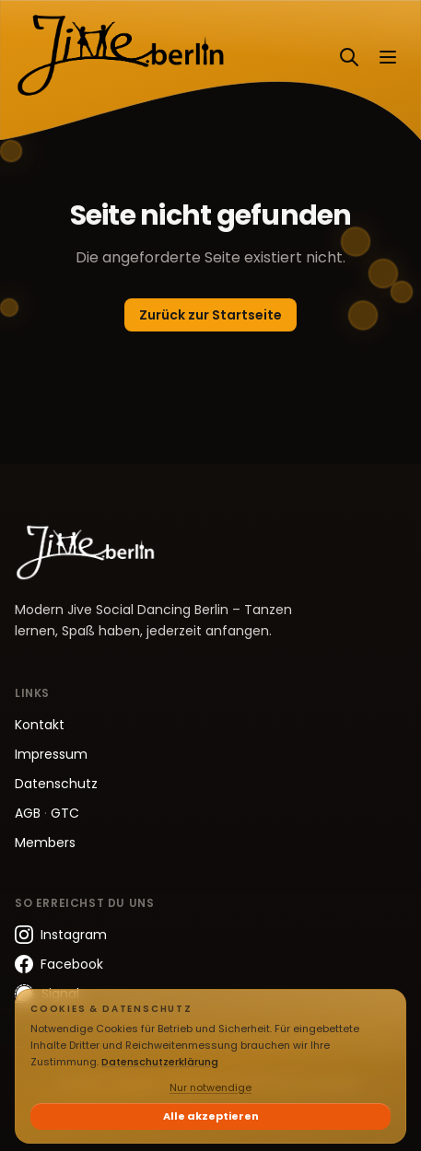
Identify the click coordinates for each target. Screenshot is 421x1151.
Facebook (59, 964)
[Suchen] (349, 57)
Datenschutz (56, 783)
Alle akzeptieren (211, 1116)
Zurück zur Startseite (210, 315)
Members (45, 842)
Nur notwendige (210, 1087)
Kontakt (39, 724)
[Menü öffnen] (387, 57)
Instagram (61, 934)
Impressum (51, 754)
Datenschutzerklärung (159, 1061)
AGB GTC (47, 813)
